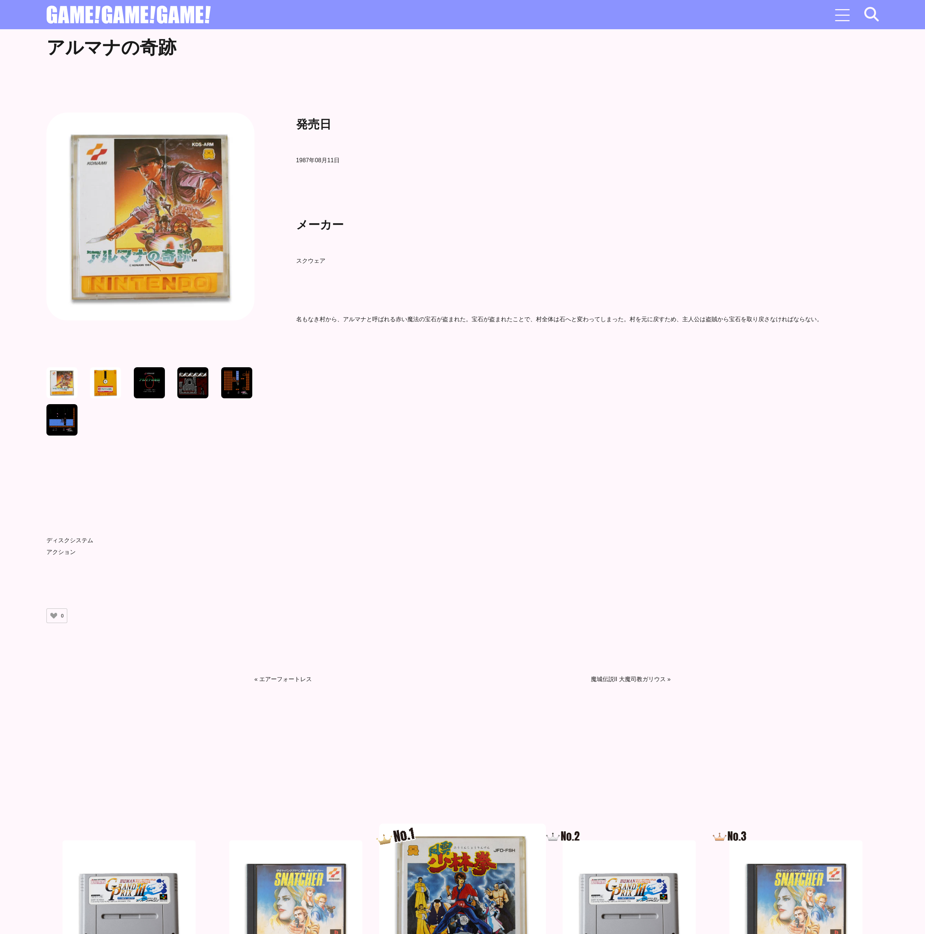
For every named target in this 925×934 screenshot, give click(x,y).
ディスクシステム (69, 540)
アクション (61, 552)
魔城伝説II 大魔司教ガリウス (628, 679)
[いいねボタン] (53, 615)
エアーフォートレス (285, 679)
